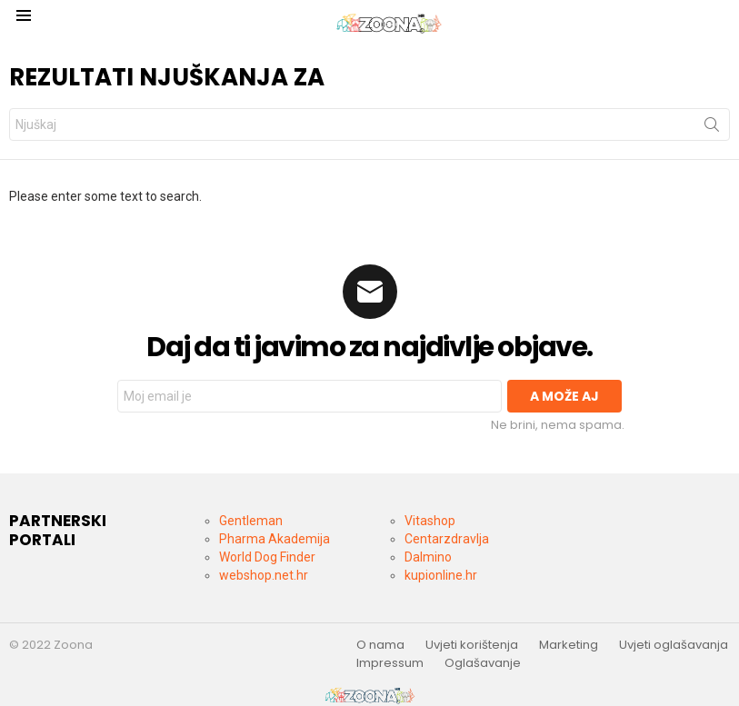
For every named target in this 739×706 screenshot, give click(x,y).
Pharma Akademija (274, 539)
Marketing (568, 645)
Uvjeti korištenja (471, 645)
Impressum (390, 663)
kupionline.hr (440, 575)
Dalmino (428, 557)
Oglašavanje (482, 663)
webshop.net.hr (263, 575)
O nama (380, 645)
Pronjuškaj (712, 128)
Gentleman (251, 520)
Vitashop (429, 520)
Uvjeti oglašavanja (673, 645)
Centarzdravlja (446, 539)
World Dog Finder (267, 557)
